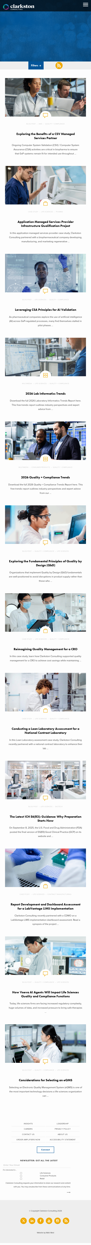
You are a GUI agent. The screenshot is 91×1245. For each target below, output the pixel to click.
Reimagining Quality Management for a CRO (45, 650)
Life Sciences (47, 212)
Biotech (59, 807)
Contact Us (28, 1136)
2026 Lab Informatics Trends (45, 394)
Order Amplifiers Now (28, 1141)
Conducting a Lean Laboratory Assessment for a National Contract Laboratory (45, 732)
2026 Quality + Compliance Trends (45, 478)
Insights (28, 1125)
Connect (45, 1151)
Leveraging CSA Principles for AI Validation (45, 310)
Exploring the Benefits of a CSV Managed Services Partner (45, 136)
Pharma (59, 212)
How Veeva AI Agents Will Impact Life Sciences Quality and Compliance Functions (45, 995)
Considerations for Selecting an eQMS (45, 1081)
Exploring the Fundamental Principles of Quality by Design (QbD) (45, 564)
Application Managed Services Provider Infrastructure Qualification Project (45, 224)
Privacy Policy (63, 1130)
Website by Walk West (46, 1235)
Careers (28, 1130)
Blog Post (31, 124)
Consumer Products (40, 468)
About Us (63, 1136)
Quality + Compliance (55, 124)
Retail (42, 1180)
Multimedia (27, 384)
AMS (40, 124)
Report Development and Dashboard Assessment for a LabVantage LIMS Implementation (45, 907)
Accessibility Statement (63, 1141)
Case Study (33, 212)
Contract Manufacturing (59, 895)
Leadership (63, 1125)
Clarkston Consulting (19, 7)
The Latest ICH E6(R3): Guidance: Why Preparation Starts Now (45, 819)
